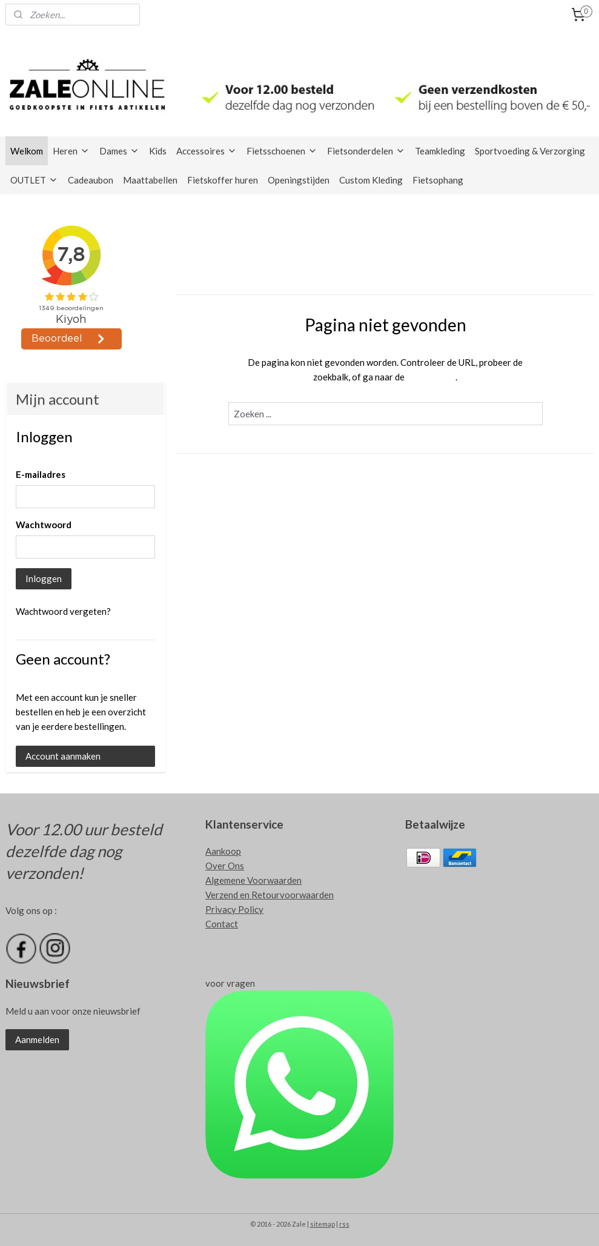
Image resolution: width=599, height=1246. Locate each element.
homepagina (430, 376)
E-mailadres (40, 474)
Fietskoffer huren (222, 179)
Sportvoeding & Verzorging (530, 150)
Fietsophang (437, 179)
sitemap (322, 1224)
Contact (221, 923)
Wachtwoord (43, 524)
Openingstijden (298, 179)
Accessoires (206, 150)
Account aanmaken (63, 756)
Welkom (26, 150)
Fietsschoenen (282, 150)
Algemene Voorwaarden (253, 880)
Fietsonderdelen (366, 150)
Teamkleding (440, 150)
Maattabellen (150, 179)
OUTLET (34, 179)
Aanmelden (37, 1039)
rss (344, 1224)
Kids (158, 150)
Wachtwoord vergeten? (63, 611)
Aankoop (223, 851)
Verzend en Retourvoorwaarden (269, 894)
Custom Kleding (371, 179)
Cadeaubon (90, 179)
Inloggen (43, 578)
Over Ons (224, 865)
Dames (119, 150)
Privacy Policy (234, 909)
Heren (71, 150)
